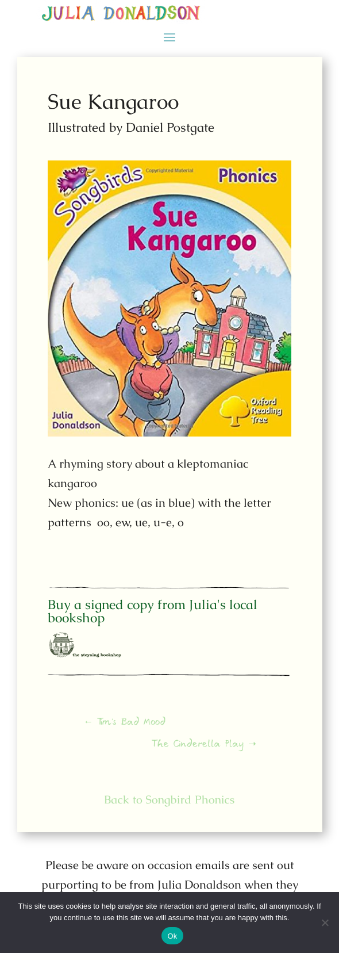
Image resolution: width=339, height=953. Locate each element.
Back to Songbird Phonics (170, 799)
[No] (324, 922)
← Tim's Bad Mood (131, 726)
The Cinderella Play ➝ (198, 744)
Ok (172, 936)
